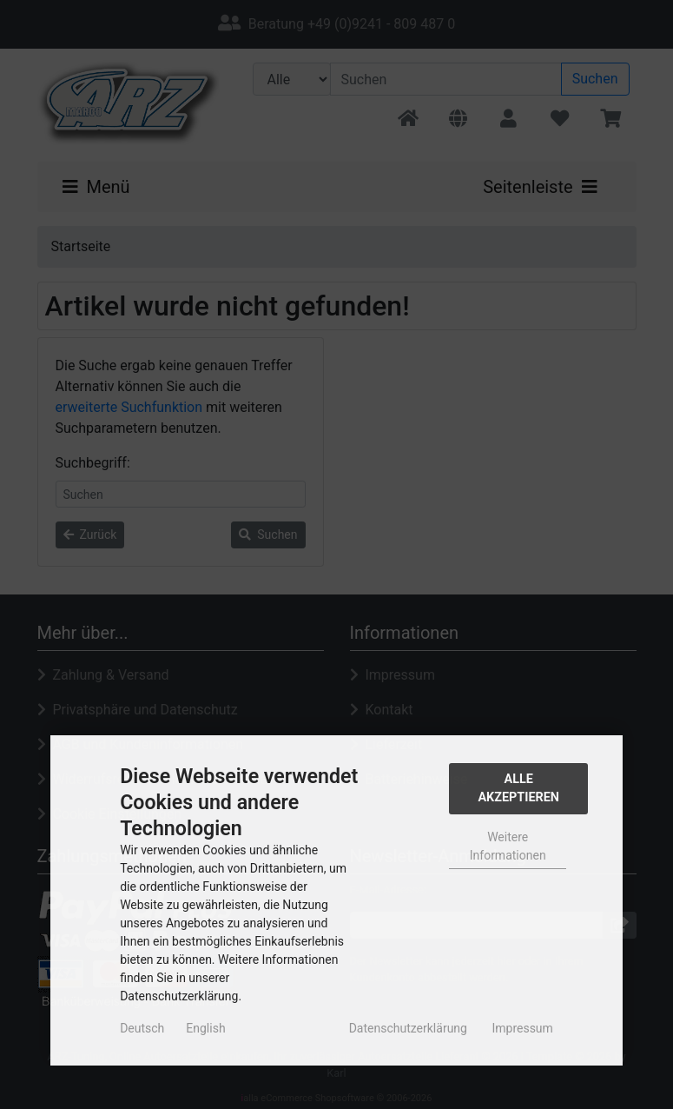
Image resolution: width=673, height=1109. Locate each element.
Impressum (522, 1028)
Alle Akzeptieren (518, 789)
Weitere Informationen (508, 846)
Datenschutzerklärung (408, 1028)
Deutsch (142, 1028)
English (205, 1028)
